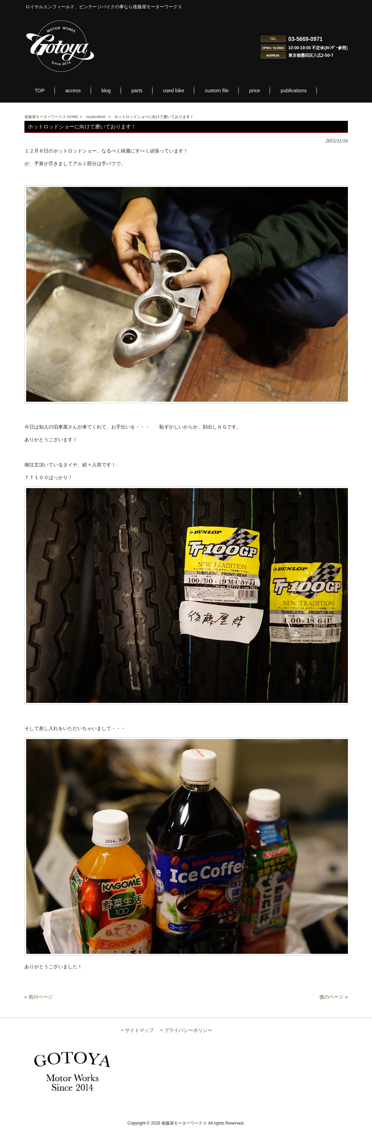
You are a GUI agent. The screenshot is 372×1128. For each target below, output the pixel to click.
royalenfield (95, 117)
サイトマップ (139, 1030)
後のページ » (333, 997)
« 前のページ (38, 997)
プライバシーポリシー (188, 1030)
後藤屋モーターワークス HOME (51, 117)
